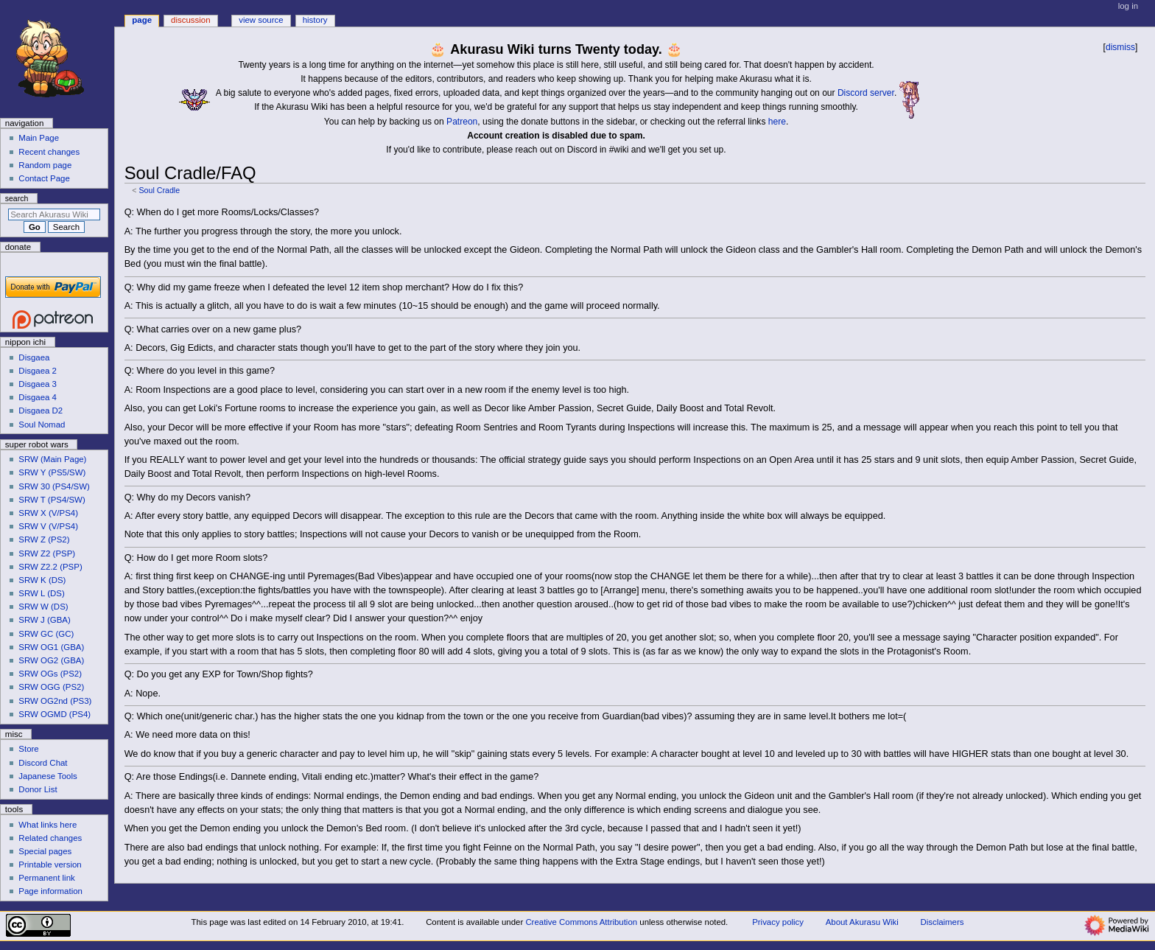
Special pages (44, 851)
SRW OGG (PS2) (51, 686)
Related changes (50, 838)
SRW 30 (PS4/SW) (54, 486)
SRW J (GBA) (44, 619)
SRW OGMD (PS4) (54, 714)
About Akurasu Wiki (862, 922)
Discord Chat (42, 762)
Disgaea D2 (40, 410)
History (315, 19)
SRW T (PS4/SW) (51, 499)
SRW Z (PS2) (43, 539)
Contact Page (43, 178)
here (777, 121)
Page (142, 19)
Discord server (866, 93)
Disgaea (33, 357)
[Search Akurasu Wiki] (54, 214)
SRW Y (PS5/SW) (51, 472)
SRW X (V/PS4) (48, 513)
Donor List (37, 789)
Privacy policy (778, 922)
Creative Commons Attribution (581, 922)
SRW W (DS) (43, 606)
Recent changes (49, 151)
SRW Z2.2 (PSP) (50, 566)
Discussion (190, 19)
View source (261, 19)
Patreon (461, 121)
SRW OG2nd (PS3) (54, 700)
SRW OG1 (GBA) (51, 647)
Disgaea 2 (37, 370)
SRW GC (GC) (46, 633)
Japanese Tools (47, 776)
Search (17, 198)
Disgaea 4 (37, 397)
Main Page (38, 137)
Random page (44, 165)
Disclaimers (941, 922)
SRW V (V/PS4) (48, 526)
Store (28, 748)
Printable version (49, 864)
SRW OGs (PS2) (50, 673)
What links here (47, 824)
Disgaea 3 (37, 384)
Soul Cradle (159, 190)
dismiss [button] (1120, 47)
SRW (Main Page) (52, 459)
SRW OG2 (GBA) (51, 660)
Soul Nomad (41, 424)
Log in (1128, 5)
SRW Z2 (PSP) (46, 553)
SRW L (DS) (41, 593)
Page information (50, 891)
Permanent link (46, 877)
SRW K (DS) (42, 580)
